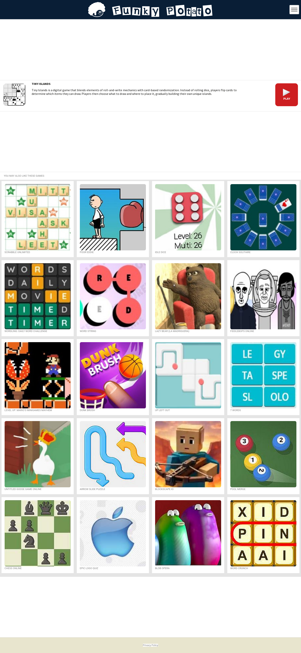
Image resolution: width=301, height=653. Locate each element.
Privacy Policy (150, 645)
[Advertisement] (150, 50)
